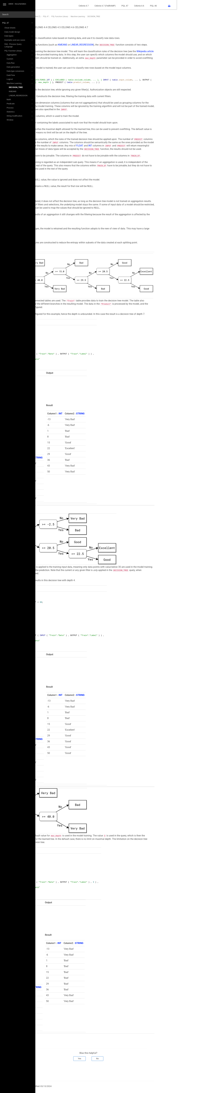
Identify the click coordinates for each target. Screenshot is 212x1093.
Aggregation (20, 55)
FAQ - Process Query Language (12, 45)
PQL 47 (17, 22)
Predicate (20, 103)
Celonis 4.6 (174, 6)
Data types (18, 36)
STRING (73, 457)
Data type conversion (20, 71)
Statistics (20, 112)
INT (125, 145)
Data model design (18, 32)
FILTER (67, 567)
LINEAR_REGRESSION (18, 95)
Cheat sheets (9, 28)
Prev (48, 1070)
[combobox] (17, 14)
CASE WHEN (52, 207)
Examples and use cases (18, 40)
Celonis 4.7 (119, 6)
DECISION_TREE (16, 87)
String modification (20, 116)
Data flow (20, 63)
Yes (114, 1058)
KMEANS (12, 91)
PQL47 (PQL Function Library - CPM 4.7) (60, 16)
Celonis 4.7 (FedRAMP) (140, 6)
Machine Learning (20, 83)
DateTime (20, 75)
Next (185, 1070)
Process (20, 108)
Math (20, 99)
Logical (20, 79)
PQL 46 (188, 6)
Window (20, 120)
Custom (20, 59)
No (132, 1058)
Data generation (20, 67)
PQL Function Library (18, 51)
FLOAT (115, 145)
